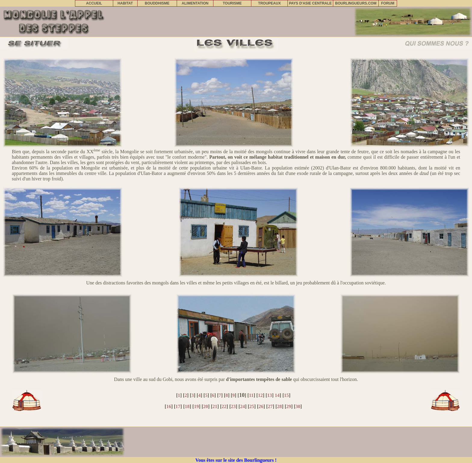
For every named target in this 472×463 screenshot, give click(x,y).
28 (279, 406)
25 (251, 406)
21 (215, 406)
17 (177, 406)
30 (298, 406)
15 (286, 395)
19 (196, 406)
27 (270, 406)
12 (260, 395)
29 (288, 406)
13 (269, 395)
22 (224, 406)
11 (251, 395)
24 (242, 406)
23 (233, 406)
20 (205, 406)
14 (277, 395)
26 (261, 406)
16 (168, 406)
